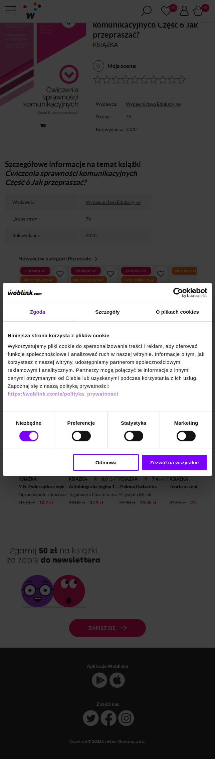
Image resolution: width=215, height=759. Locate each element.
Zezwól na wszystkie (174, 462)
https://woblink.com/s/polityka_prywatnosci (63, 393)
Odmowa (106, 462)
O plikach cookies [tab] (177, 312)
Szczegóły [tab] (107, 312)
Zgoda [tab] (37, 312)
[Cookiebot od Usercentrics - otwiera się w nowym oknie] (178, 293)
